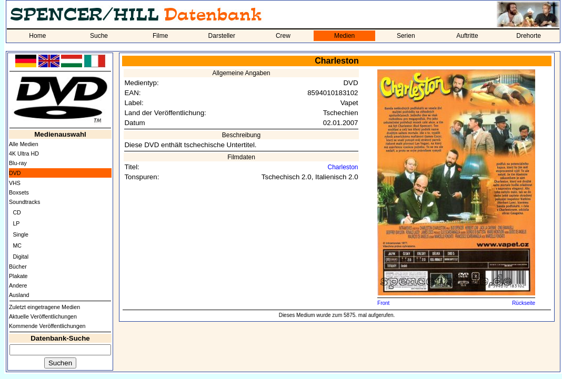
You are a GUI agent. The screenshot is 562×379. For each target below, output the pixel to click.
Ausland (19, 295)
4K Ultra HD (24, 153)
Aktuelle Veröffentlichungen (43, 316)
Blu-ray (18, 163)
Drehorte (528, 35)
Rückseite (523, 303)
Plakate (18, 276)
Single (20, 234)
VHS (15, 183)
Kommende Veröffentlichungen (47, 326)
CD (17, 212)
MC (17, 245)
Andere (18, 285)
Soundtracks (24, 202)
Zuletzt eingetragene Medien (44, 307)
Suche (99, 35)
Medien (344, 35)
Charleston (343, 167)
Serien (406, 35)
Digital (20, 256)
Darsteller (221, 35)
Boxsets (19, 192)
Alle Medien (23, 144)
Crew (283, 35)
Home (37, 35)
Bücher (18, 266)
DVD (15, 173)
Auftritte (467, 35)
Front (383, 303)
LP (16, 223)
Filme (160, 35)
